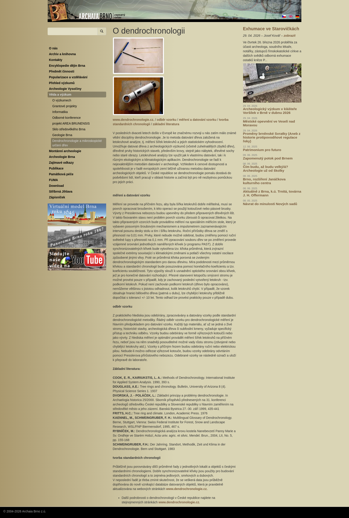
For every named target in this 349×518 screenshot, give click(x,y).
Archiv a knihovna (62, 54)
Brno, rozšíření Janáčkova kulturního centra (264, 181)
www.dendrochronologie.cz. (133, 119)
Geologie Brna (62, 135)
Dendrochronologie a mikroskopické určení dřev (77, 143)
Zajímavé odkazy (61, 162)
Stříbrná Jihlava (60, 191)
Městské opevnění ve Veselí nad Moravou (269, 123)
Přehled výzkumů (62, 83)
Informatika (60, 112)
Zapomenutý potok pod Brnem (268, 158)
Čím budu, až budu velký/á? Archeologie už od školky (265, 168)
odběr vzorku (166, 119)
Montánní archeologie (65, 151)
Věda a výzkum (60, 94)
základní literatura (166, 124)
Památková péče (61, 174)
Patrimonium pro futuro (262, 150)
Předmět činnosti (61, 71)
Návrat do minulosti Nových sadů (270, 204)
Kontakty (55, 60)
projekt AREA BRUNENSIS (71, 123)
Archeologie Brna (62, 157)
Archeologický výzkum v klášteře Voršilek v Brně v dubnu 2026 (270, 111)
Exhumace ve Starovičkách (271, 28)
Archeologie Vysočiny (65, 89)
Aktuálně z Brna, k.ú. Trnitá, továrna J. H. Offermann (272, 193)
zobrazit (289, 35)
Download (56, 185)
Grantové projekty (64, 106)
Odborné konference (66, 117)
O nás (53, 48)
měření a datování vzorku (197, 119)
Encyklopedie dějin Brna (67, 65)
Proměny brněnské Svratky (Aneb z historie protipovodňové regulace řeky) (271, 137)
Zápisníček (57, 197)
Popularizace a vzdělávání (68, 77)
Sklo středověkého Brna (68, 129)
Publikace (56, 168)
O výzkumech (61, 100)
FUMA (53, 180)
